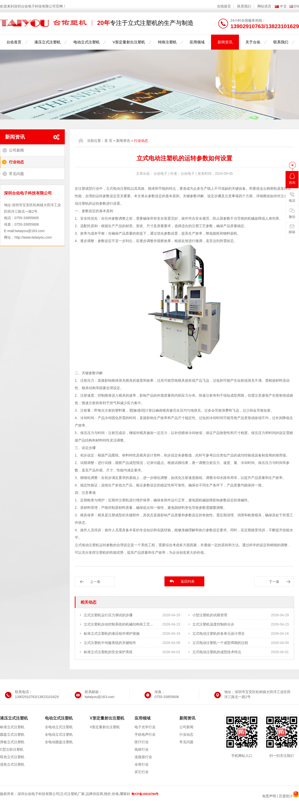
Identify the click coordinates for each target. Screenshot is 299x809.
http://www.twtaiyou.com (33, 237)
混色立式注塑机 (12, 764)
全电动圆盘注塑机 (59, 742)
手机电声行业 (145, 734)
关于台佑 (252, 42)
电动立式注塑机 (87, 42)
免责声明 (269, 796)
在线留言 (224, 6)
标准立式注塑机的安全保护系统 (108, 652)
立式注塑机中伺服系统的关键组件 (110, 643)
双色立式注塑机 (12, 757)
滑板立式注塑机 (12, 742)
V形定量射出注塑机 (129, 42)
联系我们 (244, 6)
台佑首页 (13, 42)
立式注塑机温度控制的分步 (213, 624)
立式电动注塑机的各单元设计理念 (218, 633)
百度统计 (286, 796)
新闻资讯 (225, 42)
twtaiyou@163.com (30, 231)
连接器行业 (143, 757)
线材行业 (142, 749)
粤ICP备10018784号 (144, 794)
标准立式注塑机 (12, 727)
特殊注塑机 (167, 42)
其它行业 (142, 772)
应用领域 (197, 42)
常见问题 (16, 174)
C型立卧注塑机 (11, 749)
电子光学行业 (145, 727)
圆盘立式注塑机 (12, 734)
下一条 (274, 582)
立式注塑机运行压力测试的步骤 (108, 615)
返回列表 (188, 581)
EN (296, 6)
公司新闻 (16, 150)
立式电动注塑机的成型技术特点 (216, 652)
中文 (283, 6)
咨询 (292, 178)
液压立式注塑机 (47, 42)
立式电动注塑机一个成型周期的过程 (220, 643)
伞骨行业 (142, 764)
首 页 (108, 141)
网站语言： (266, 6)
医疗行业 (142, 742)
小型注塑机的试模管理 (209, 615)
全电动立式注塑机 (59, 727)
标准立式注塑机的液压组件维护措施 (112, 633)
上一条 (95, 582)
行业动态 (16, 162)
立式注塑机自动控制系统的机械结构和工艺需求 (119, 624)
